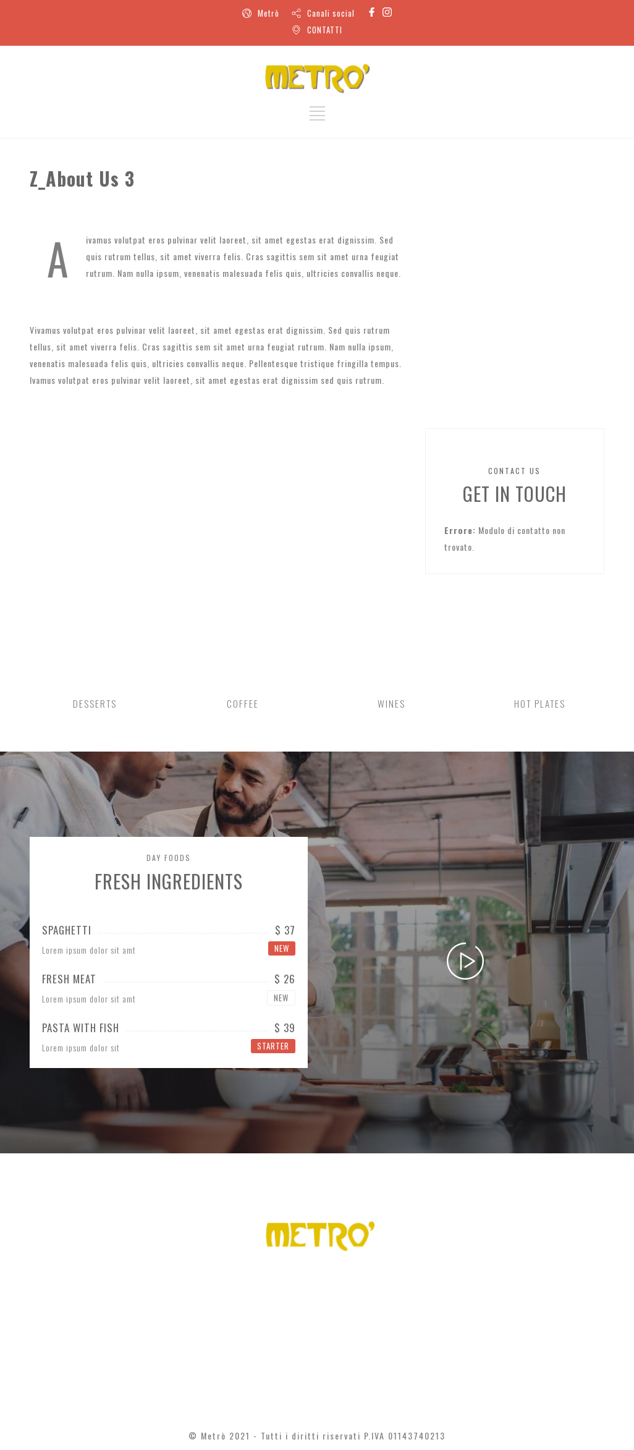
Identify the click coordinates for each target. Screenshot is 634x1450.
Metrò (268, 13)
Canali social (331, 13)
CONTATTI (324, 29)
